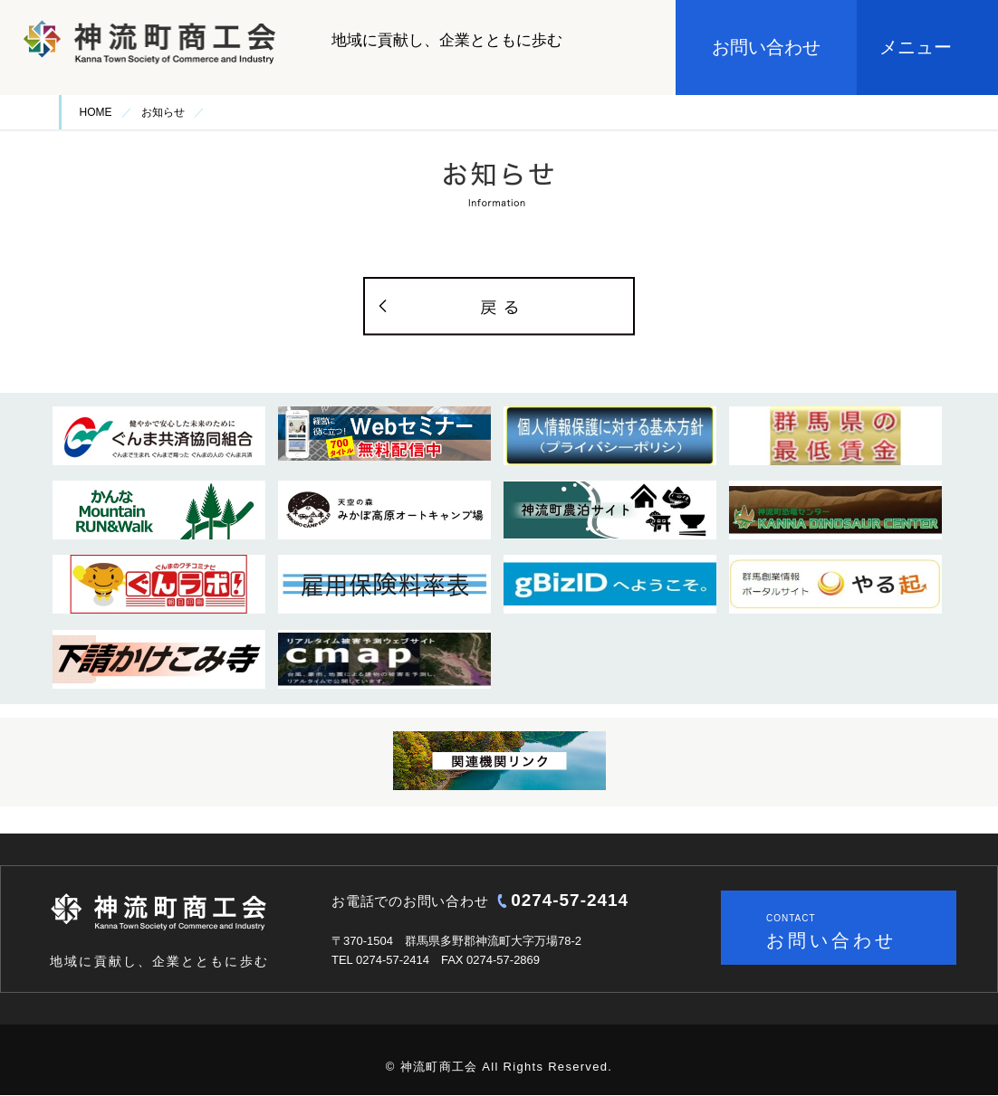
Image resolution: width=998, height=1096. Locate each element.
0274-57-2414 (570, 900)
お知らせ (163, 112)
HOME (96, 112)
